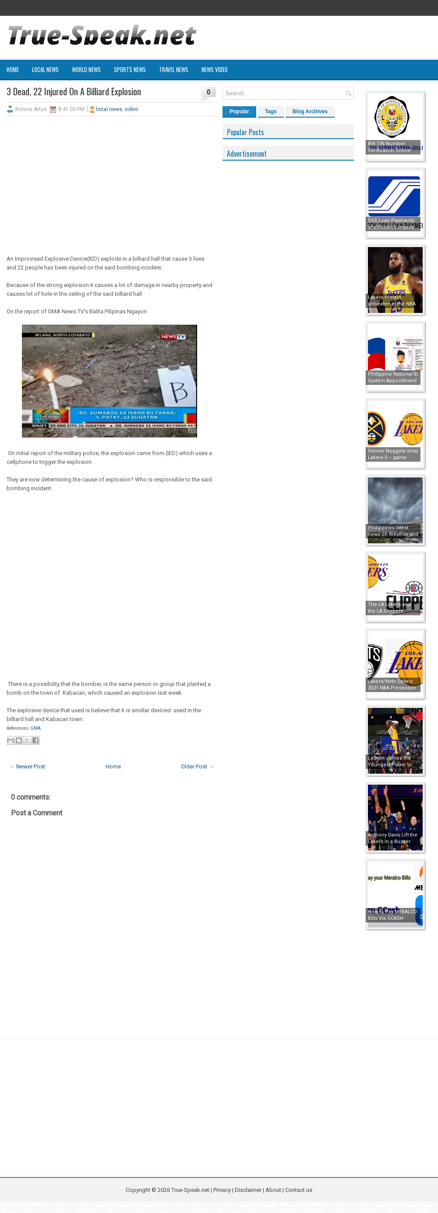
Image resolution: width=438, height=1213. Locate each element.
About (273, 1190)
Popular (239, 111)
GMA (35, 728)
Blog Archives (310, 111)
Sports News (130, 69)
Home (13, 69)
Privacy (222, 1190)
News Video (214, 69)
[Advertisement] (112, 186)
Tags (271, 111)
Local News (45, 69)
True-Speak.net (190, 1190)
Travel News (173, 69)
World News (86, 69)
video (131, 109)
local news (109, 109)
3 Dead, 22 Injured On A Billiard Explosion (74, 91)
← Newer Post (27, 766)
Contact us (298, 1190)
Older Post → (197, 766)
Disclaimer (248, 1190)
